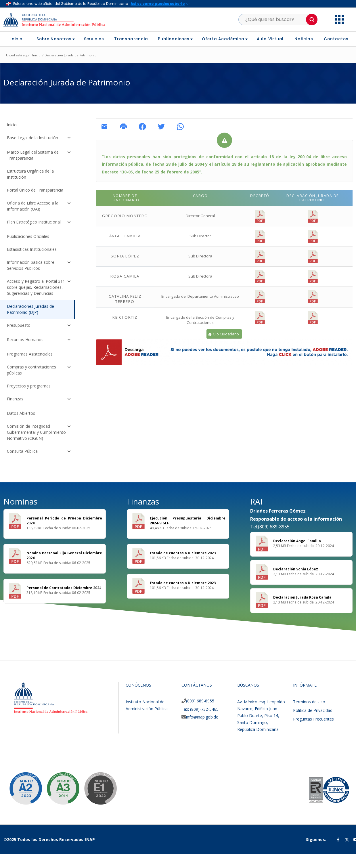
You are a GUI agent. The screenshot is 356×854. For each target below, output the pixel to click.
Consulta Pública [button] (39, 452)
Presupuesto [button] (39, 326)
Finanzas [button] (39, 399)
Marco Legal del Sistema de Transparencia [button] (39, 155)
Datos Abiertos (21, 413)
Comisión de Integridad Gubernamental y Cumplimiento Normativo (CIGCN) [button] (39, 432)
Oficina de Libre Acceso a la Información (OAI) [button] (39, 206)
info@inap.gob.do (202, 717)
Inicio (12, 124)
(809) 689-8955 (200, 701)
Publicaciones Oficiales (28, 236)
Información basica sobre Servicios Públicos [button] (39, 265)
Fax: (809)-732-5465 (200, 709)
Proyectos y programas (29, 386)
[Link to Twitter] (346, 839)
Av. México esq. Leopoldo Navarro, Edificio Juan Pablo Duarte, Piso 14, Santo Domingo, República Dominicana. (261, 715)
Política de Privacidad (312, 710)
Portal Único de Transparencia (35, 190)
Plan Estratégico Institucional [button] (39, 222)
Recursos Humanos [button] (39, 340)
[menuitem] (18, 39)
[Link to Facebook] (338, 839)
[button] (311, 19)
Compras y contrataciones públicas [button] (39, 370)
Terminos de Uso (309, 701)
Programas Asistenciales (30, 354)
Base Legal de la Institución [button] (39, 138)
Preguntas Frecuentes (313, 719)
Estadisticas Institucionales (32, 249)
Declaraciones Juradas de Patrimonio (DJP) (30, 309)
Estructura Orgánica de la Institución (30, 174)
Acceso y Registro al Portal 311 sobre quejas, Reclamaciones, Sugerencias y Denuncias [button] (39, 287)
